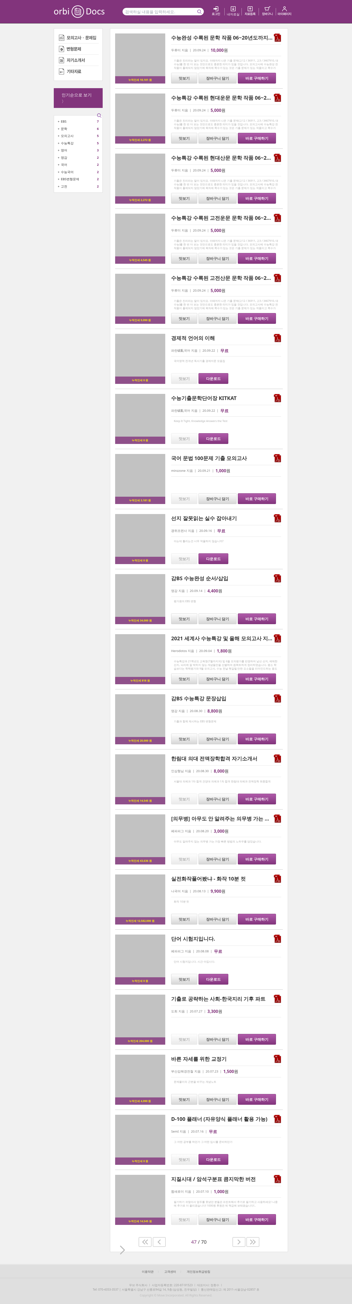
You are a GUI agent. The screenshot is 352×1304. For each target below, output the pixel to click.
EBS (63, 121)
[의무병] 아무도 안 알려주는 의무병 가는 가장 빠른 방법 (234, 818)
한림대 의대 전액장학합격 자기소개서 (214, 758)
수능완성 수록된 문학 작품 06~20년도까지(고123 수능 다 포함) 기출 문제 (254, 37)
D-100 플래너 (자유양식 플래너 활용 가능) (219, 1118)
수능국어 (67, 172)
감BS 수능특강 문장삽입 (198, 698)
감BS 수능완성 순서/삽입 (199, 578)
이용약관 (148, 1272)
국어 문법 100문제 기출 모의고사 (209, 458)
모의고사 (67, 136)
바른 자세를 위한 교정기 (198, 1058)
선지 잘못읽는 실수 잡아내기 (204, 518)
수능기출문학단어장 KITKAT (204, 398)
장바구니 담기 (217, 78)
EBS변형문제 (70, 179)
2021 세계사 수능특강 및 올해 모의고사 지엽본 (224, 638)
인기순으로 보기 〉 (77, 98)
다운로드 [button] (213, 378)
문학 (64, 128)
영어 (64, 150)
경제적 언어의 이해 (193, 338)
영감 (64, 157)
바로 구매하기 (256, 78)
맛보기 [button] (184, 78)
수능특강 (67, 143)
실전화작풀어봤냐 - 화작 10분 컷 (208, 878)
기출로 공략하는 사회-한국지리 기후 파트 (218, 998)
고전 (64, 186)
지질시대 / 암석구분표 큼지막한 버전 (213, 1179)
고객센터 (170, 1272)
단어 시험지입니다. (193, 938)
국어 (64, 164)
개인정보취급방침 (198, 1272)
